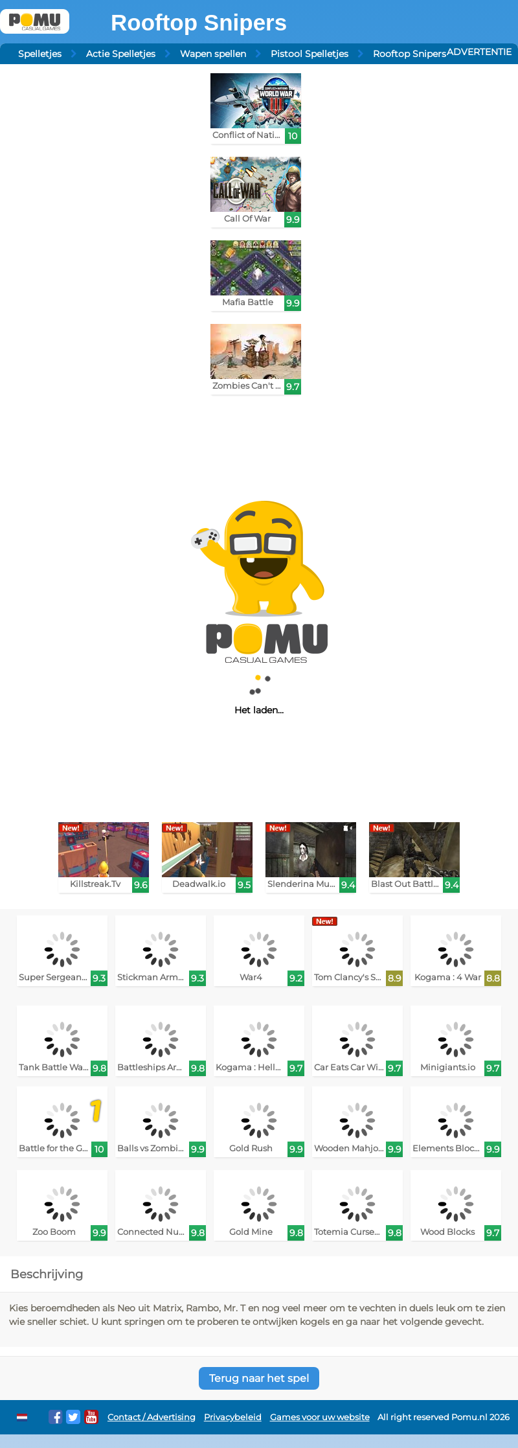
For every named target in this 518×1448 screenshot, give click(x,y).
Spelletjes (40, 54)
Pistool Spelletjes (309, 54)
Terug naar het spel (259, 1378)
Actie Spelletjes (120, 54)
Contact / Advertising (151, 1417)
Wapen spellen (213, 54)
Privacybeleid (233, 1417)
